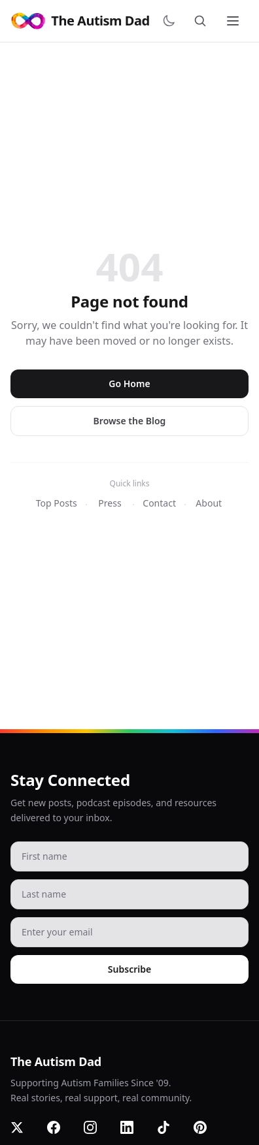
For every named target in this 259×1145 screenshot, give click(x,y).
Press (109, 503)
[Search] (202, 21)
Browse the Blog (130, 421)
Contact (159, 503)
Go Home (129, 383)
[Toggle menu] (234, 21)
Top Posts (56, 503)
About (209, 503)
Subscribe (129, 969)
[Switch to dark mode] (171, 21)
